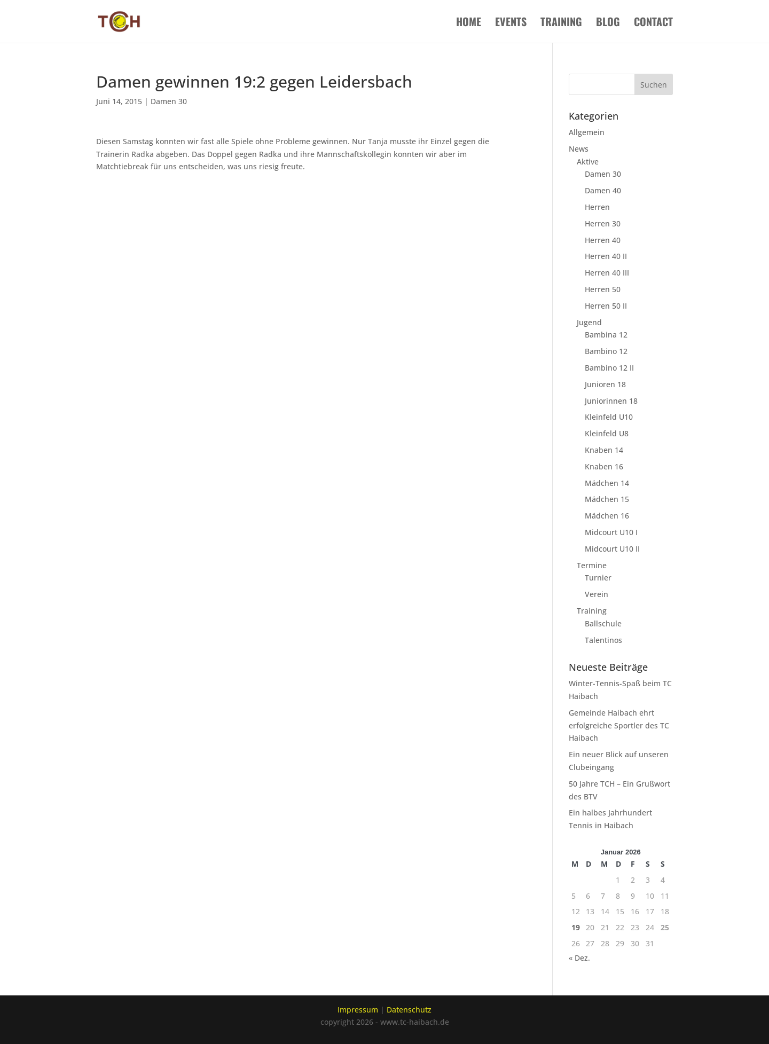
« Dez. (579, 958)
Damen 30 (169, 101)
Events (511, 23)
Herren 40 (603, 240)
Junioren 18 (605, 384)
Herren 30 (603, 223)
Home (468, 23)
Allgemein (587, 132)
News (578, 149)
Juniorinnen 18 (611, 401)
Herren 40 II (606, 256)
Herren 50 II (606, 306)
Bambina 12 (606, 334)
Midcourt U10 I (611, 532)
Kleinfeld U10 (609, 417)
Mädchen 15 (607, 499)
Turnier (598, 577)
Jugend (589, 322)
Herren (597, 207)
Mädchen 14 (607, 483)
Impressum (358, 1009)
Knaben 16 (604, 466)
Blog (608, 23)
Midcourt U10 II (612, 549)
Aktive (588, 161)
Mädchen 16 (607, 516)
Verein (596, 594)
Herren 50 (603, 289)
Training (561, 23)
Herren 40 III (607, 273)
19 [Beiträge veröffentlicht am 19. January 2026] (575, 927)
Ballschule (603, 623)
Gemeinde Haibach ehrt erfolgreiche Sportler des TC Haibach (619, 725)
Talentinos (603, 640)
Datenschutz (409, 1009)
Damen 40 (603, 190)
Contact (653, 23)
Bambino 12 (606, 351)
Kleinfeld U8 (607, 433)
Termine (592, 565)
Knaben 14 (604, 450)
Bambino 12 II (609, 368)
